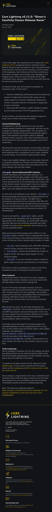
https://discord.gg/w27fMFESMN (21, 493)
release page (7, 364)
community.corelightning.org (13, 453)
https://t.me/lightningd (26, 480)
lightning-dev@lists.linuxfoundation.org (17, 468)
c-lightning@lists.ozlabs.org (12, 466)
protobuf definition (24, 225)
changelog (17, 367)
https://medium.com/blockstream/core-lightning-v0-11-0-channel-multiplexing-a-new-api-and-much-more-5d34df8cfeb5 (25, 391)
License (9, 425)
